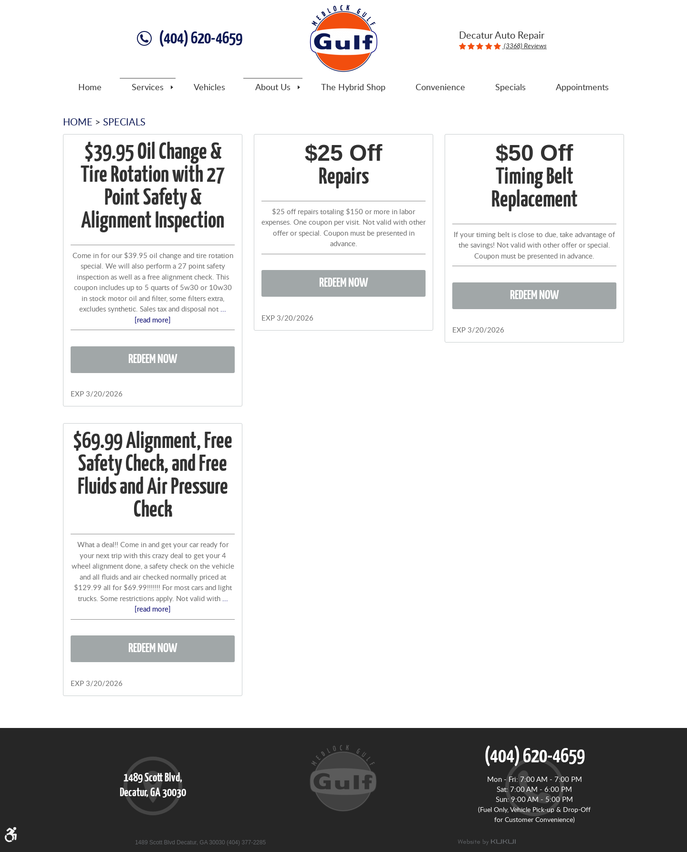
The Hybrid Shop (353, 87)
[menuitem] (90, 87)
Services (148, 87)
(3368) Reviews (524, 45)
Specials (510, 87)
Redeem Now (152, 359)
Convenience (440, 87)
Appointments (582, 87)
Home (90, 87)
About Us (273, 87)
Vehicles (209, 87)
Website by (487, 842)
